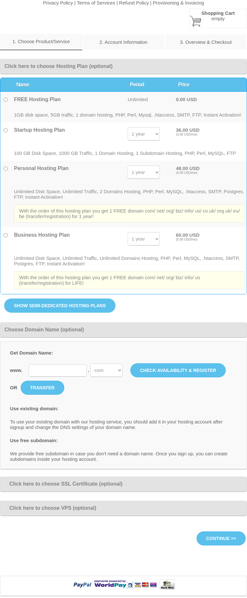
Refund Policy (134, 2)
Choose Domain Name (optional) (44, 329)
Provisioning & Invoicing (178, 2)
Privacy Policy (58, 2)
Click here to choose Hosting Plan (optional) (59, 66)
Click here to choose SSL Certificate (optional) (64, 484)
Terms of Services (96, 2)
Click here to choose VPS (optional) (50, 508)
